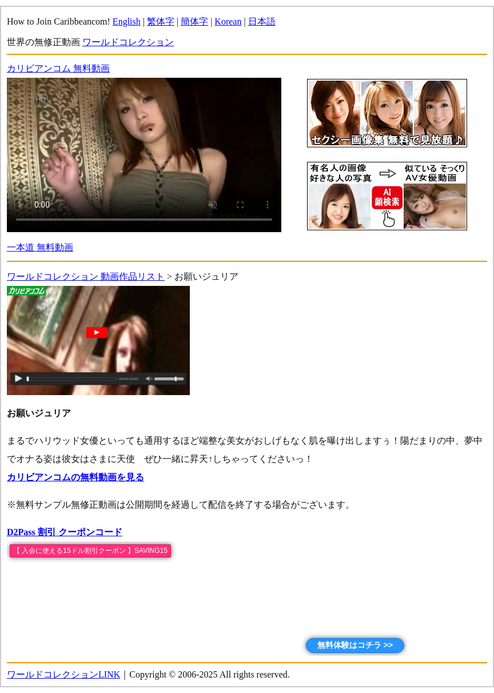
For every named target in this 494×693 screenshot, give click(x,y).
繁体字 (160, 21)
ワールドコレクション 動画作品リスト (86, 276)
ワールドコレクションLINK (63, 674)
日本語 (262, 21)
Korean (227, 21)
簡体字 (194, 21)
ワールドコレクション (128, 42)
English (127, 21)
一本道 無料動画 (40, 247)
